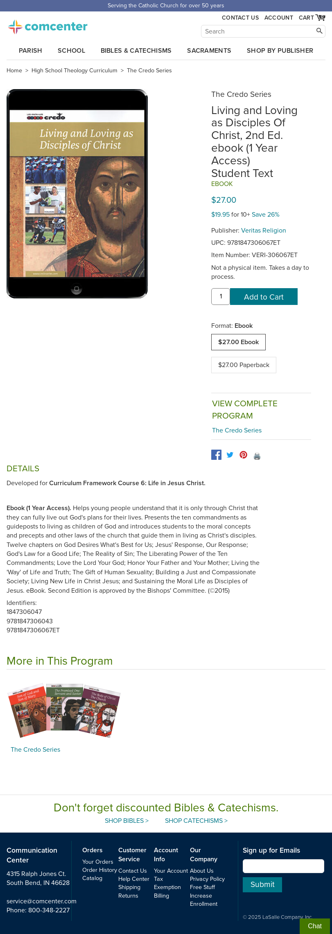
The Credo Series (149, 70)
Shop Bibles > (127, 821)
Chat (315, 926)
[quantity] (220, 296)
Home (14, 70)
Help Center (133, 879)
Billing (161, 895)
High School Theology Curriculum (74, 70)
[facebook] (216, 455)
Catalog (92, 878)
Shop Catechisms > (196, 821)
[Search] (263, 31)
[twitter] (230, 455)
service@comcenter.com (42, 901)
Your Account (171, 870)
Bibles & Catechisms (136, 51)
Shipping (129, 887)
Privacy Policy (207, 879)
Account (278, 17)
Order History (99, 870)
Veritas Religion (263, 230)
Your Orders (97, 861)
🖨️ (257, 456)
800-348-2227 (49, 910)
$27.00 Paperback (243, 365)
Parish (31, 51)
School (71, 51)
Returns (128, 895)
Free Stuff (202, 887)
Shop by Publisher (280, 51)
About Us (202, 870)
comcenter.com (47, 24)
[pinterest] (243, 455)
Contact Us (240, 17)
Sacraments (209, 51)
